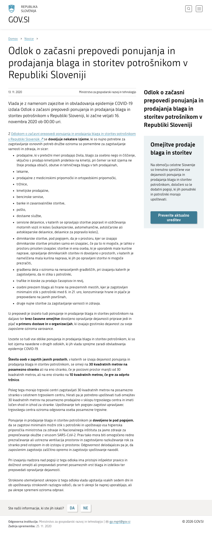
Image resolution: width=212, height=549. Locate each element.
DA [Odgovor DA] (72, 508)
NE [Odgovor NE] (85, 508)
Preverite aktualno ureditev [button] (173, 217)
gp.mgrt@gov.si (120, 521)
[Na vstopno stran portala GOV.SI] (34, 14)
